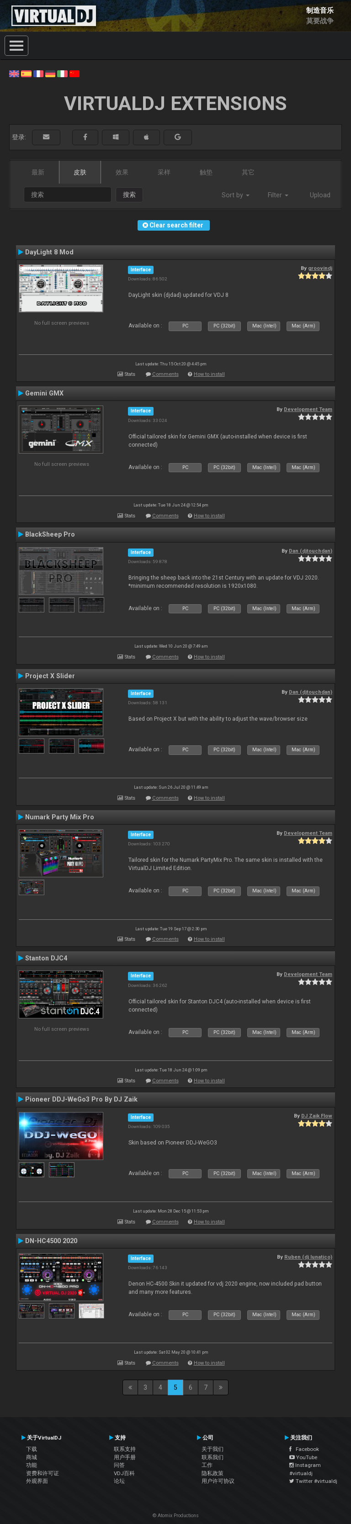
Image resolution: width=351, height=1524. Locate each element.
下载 (31, 1449)
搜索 (129, 194)
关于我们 (212, 1449)
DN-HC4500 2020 (51, 1241)
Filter (278, 195)
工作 (207, 1465)
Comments (165, 374)
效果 (122, 172)
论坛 (119, 1481)
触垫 (206, 172)
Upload (320, 195)
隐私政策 (212, 1473)
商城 (31, 1457)
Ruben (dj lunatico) (308, 1257)
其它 (248, 172)
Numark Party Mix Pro (59, 817)
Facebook (304, 1449)
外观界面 (37, 1481)
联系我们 (212, 1457)
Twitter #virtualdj (313, 1481)
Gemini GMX (44, 393)
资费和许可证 (42, 1473)
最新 (38, 172)
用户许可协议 (218, 1481)
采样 (164, 172)
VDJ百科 (124, 1473)
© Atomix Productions (176, 1516)
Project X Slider (50, 676)
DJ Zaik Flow (316, 1116)
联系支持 (125, 1449)
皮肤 (80, 172)
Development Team (308, 409)
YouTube (303, 1457)
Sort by (236, 195)
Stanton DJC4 (46, 958)
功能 (31, 1465)
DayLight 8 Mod (49, 252)
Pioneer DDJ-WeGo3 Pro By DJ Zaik (81, 1099)
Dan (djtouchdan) (310, 551)
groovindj (320, 268)
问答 (119, 1465)
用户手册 (125, 1457)
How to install (209, 374)
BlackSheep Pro (50, 534)
